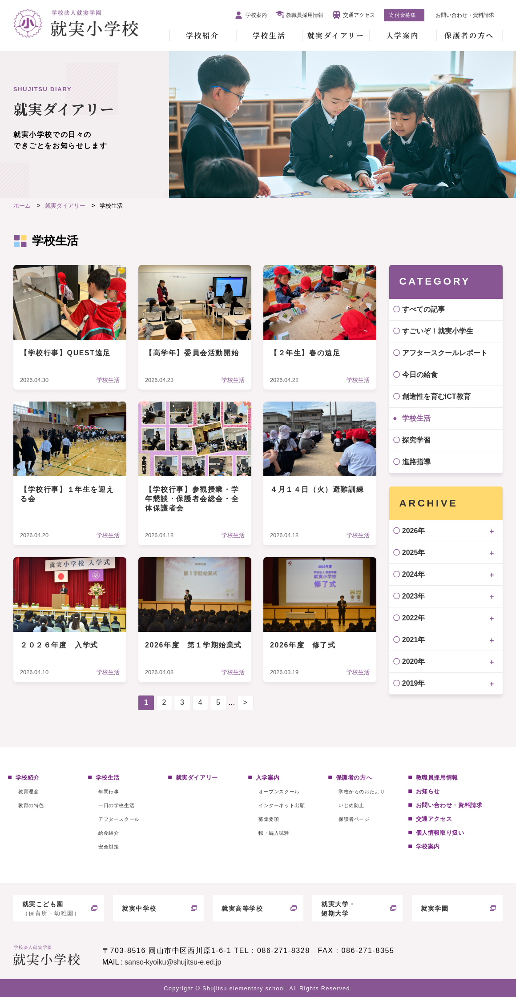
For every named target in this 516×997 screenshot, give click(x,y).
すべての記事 (423, 309)
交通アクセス (359, 15)
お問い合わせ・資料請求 (464, 15)
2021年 (413, 639)
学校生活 (269, 35)
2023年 (413, 596)
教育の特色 (31, 805)
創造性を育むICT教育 (436, 396)
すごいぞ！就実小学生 (437, 331)
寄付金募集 (402, 15)
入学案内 (402, 35)
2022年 (413, 618)
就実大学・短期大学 (338, 909)
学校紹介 (202, 35)
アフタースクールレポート (445, 353)
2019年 (413, 683)
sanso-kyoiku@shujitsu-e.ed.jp (173, 962)
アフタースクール (118, 819)
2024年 (413, 574)
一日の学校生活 (116, 805)
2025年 (413, 552)
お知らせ (428, 791)
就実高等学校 (242, 908)
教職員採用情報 (304, 15)
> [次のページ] (245, 702)
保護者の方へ (469, 35)
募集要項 (268, 819)
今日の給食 (420, 374)
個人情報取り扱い (440, 832)
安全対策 (108, 846)
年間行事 (108, 791)
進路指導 (416, 462)
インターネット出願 (281, 805)
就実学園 (434, 908)
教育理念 (28, 791)
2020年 (413, 661)
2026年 (413, 531)
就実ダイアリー (336, 35)
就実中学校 (139, 908)
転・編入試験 (273, 833)
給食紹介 (108, 833)
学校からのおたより (362, 791)
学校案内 (256, 15)
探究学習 (416, 440)
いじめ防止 (351, 805)
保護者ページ (354, 819)
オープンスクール (278, 791)
